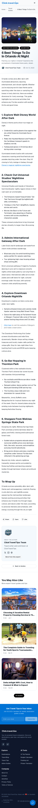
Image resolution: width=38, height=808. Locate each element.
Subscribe (31, 719)
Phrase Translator (26, 763)
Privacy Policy (6, 782)
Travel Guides (10, 9)
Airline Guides (6, 763)
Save (15, 519)
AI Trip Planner (25, 754)
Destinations (6, 754)
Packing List (25, 760)
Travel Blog (5, 757)
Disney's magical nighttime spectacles (16, 165)
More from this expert (12, 557)
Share (6, 519)
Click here (7, 325)
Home (3, 9)
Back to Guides (19, 566)
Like (24, 519)
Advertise (5, 779)
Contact (4, 776)
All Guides (19, 696)
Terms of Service (7, 785)
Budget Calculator (27, 757)
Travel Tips (5, 760)
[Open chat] (33, 803)
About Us (5, 773)
